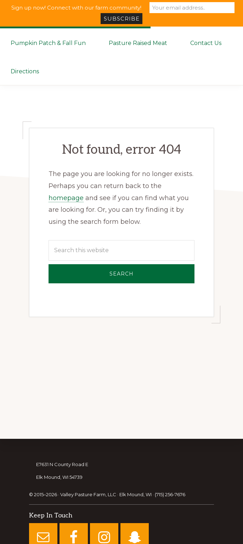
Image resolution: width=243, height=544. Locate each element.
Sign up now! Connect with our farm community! (76, 7)
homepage (66, 198)
